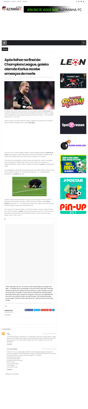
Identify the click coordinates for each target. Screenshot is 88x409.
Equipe (13, 1)
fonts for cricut (11, 362)
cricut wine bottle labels (13, 358)
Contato (19, 1)
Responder (9, 344)
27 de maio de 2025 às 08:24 (49, 349)
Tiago (8, 334)
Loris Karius (18, 79)
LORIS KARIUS (28, 303)
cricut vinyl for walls (12, 367)
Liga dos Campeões (10, 79)
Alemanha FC (6, 1)
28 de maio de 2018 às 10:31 (49, 333)
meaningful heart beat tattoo (15, 360)
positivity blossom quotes (14, 357)
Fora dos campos (48, 77)
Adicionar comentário (12, 374)
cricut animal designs (12, 363)
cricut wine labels (12, 349)
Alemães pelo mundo (37, 77)
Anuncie (25, 1)
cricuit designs (11, 365)
